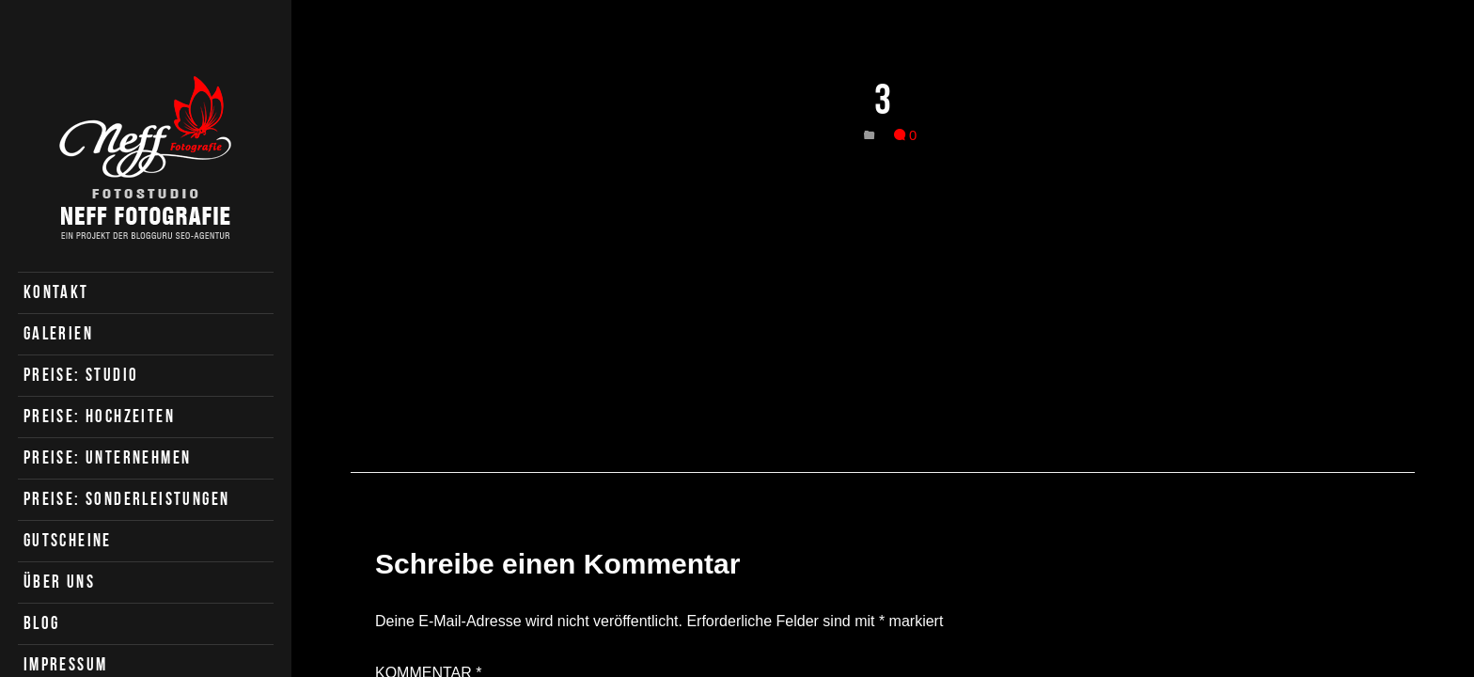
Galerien (58, 333)
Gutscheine (68, 540)
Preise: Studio (81, 375)
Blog (42, 623)
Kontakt (56, 292)
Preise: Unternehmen (108, 457)
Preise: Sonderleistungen (127, 499)
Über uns (59, 581)
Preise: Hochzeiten (99, 416)
